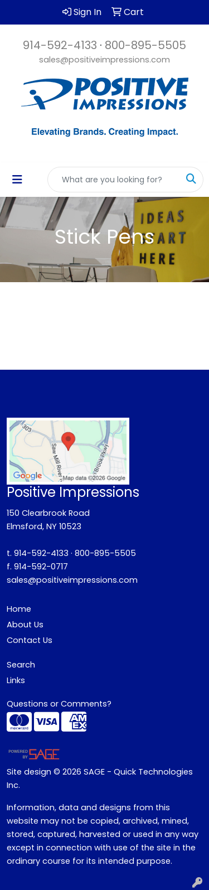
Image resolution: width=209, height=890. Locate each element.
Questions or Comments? (59, 703)
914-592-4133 (60, 45)
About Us (25, 624)
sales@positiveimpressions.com (104, 59)
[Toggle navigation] (17, 179)
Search (21, 664)
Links (16, 680)
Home (19, 609)
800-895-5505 (145, 45)
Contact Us (29, 640)
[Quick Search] (113, 179)
